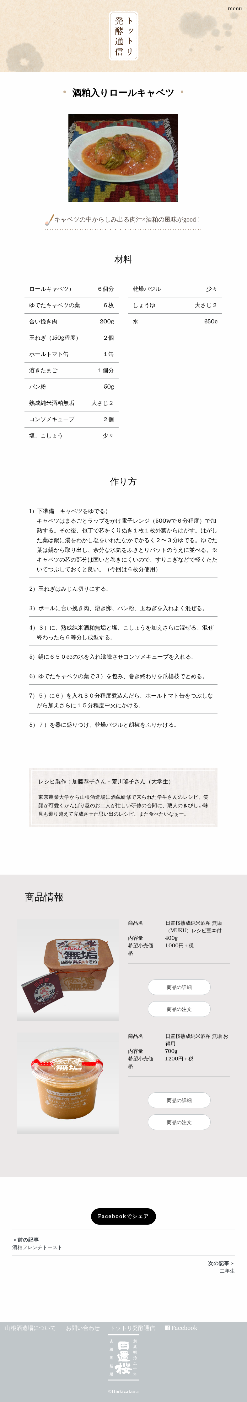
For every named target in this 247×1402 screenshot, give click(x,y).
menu (235, 9)
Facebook (184, 1328)
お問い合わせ (83, 1328)
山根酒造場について (30, 1328)
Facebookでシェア (123, 1216)
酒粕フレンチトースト (123, 1243)
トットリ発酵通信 (132, 1328)
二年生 (123, 1267)
